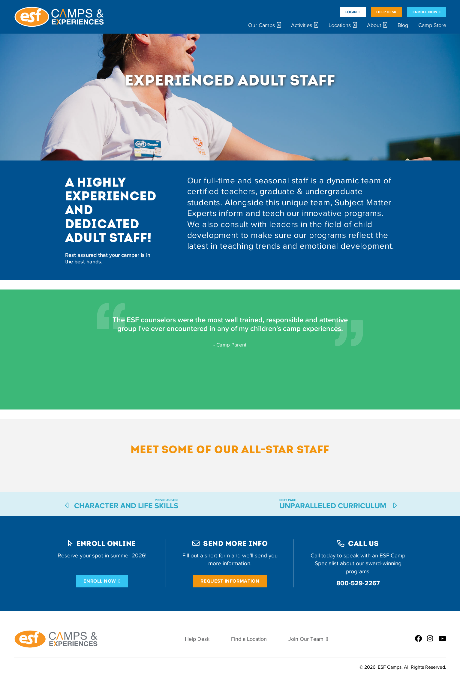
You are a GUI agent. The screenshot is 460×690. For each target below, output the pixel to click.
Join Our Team (305, 639)
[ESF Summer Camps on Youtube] (442, 639)
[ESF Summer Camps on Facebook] (418, 639)
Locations (340, 25)
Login (351, 12)
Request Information (229, 581)
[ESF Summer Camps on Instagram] (430, 639)
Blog (403, 25)
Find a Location (249, 639)
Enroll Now (425, 12)
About (374, 25)
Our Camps (261, 25)
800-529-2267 (358, 583)
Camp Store (432, 25)
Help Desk (386, 12)
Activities (301, 25)
